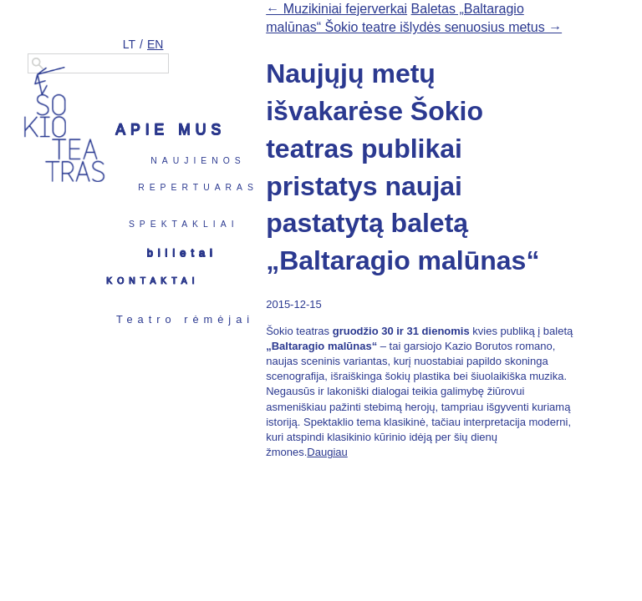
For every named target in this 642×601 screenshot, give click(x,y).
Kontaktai (152, 280)
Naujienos (197, 160)
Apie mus (170, 129)
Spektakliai (184, 224)
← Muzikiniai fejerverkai (336, 9)
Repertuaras (198, 187)
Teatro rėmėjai (185, 319)
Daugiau (327, 452)
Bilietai (182, 252)
